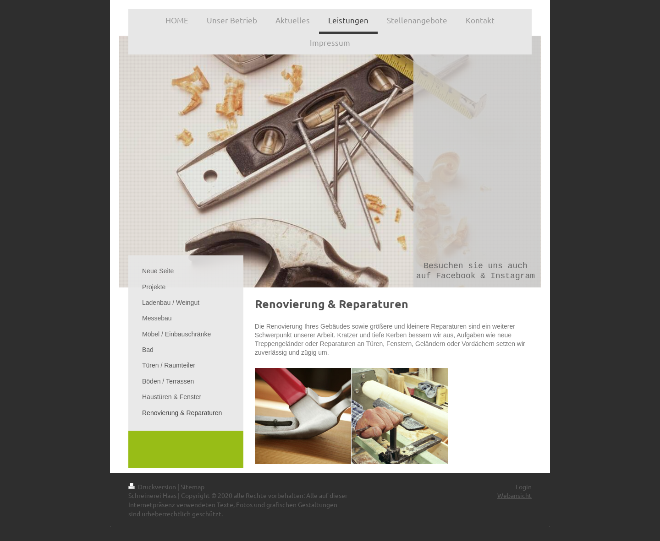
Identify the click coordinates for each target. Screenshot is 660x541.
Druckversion (152, 486)
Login (524, 486)
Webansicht (514, 495)
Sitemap (192, 486)
